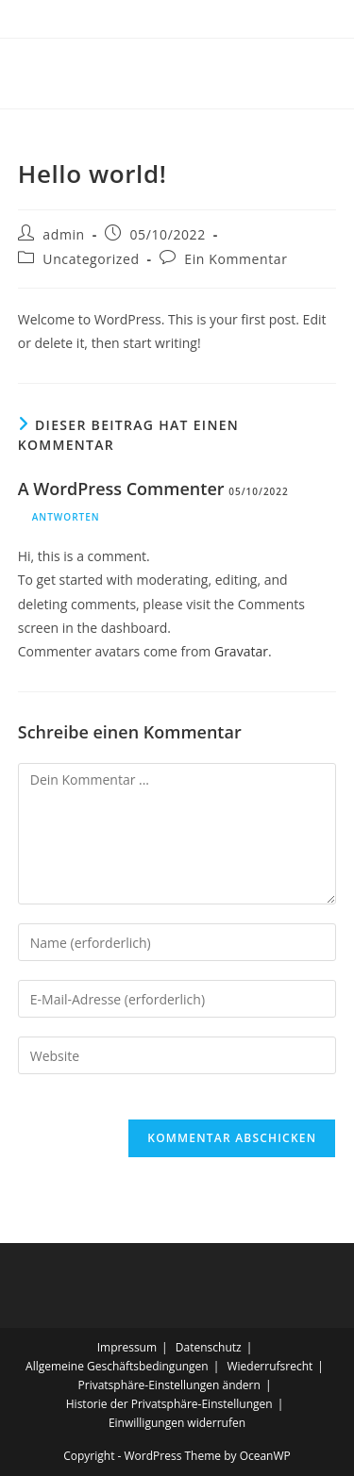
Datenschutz (209, 1347)
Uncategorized (90, 259)
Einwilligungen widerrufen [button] (177, 1423)
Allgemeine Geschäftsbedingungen (117, 1366)
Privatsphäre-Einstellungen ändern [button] (169, 1385)
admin (63, 234)
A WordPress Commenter (121, 488)
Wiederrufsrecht (269, 1366)
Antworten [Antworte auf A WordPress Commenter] (66, 516)
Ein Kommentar (235, 259)
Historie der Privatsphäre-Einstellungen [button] (169, 1404)
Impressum (127, 1347)
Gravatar (241, 651)
